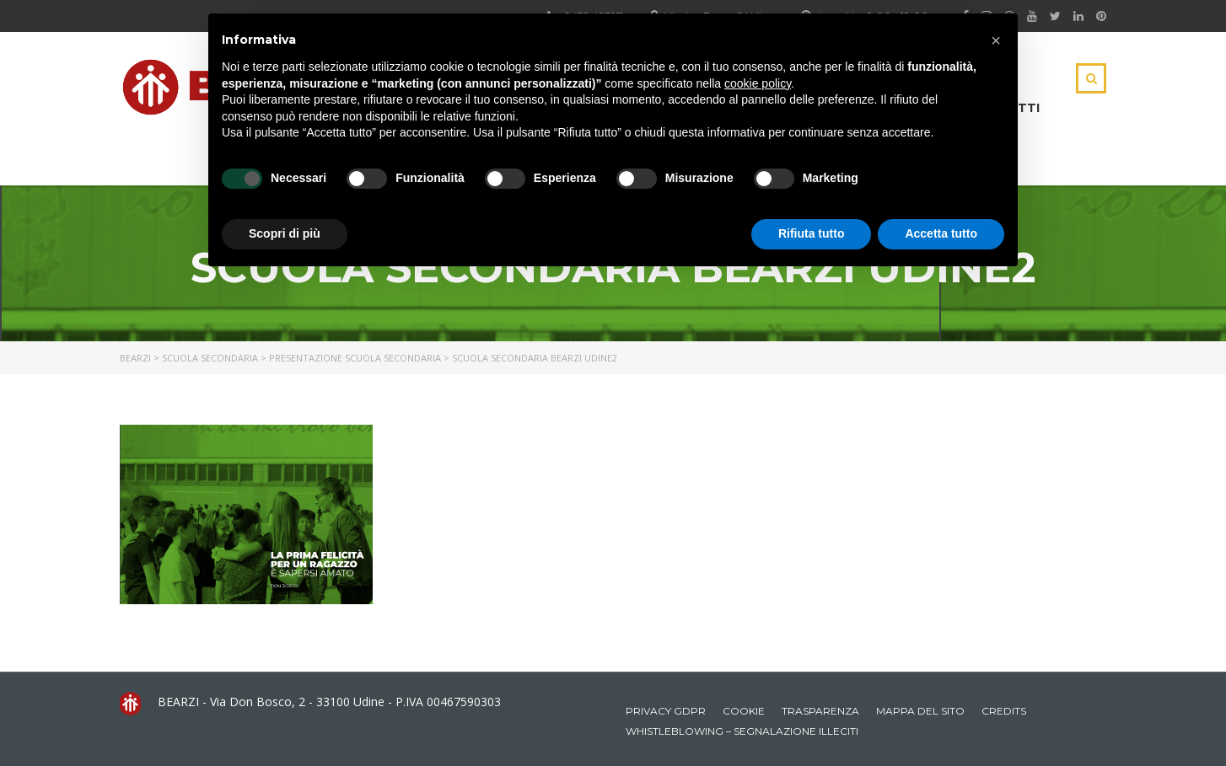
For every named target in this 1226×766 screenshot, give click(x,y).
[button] (995, 40)
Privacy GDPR (666, 710)
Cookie (744, 710)
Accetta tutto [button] (941, 233)
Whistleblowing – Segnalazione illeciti (742, 731)
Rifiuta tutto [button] (811, 233)
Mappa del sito (920, 710)
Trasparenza (820, 710)
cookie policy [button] (757, 83)
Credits (1003, 710)
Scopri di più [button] (284, 233)
